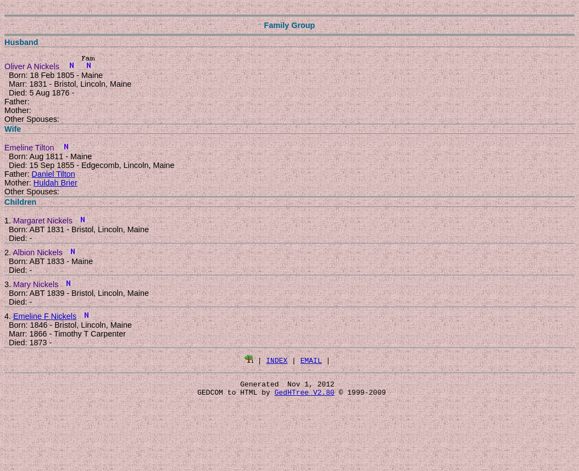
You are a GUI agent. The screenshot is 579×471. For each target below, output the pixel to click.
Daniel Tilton (53, 174)
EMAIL (311, 360)
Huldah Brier (55, 182)
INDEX (276, 360)
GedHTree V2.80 (305, 395)
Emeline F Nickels (44, 316)
